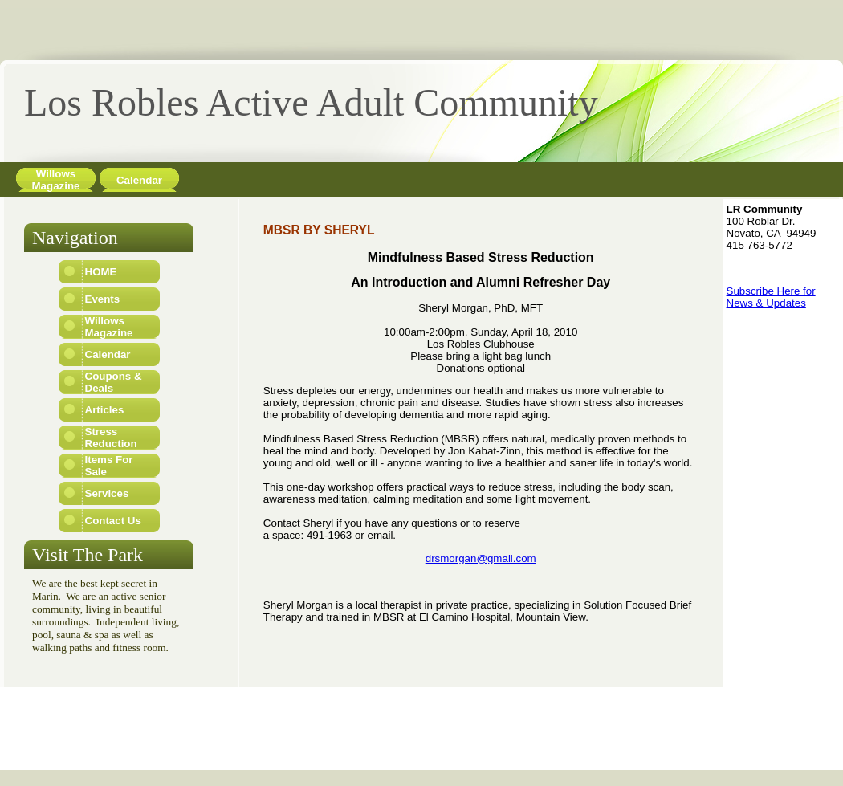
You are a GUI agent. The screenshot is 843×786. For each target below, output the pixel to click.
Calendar (139, 180)
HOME (101, 272)
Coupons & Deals (113, 382)
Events (102, 299)
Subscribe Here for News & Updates (771, 297)
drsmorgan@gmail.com (481, 558)
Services (107, 493)
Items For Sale (109, 466)
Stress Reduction (111, 438)
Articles (104, 410)
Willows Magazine (56, 180)
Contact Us (113, 521)
